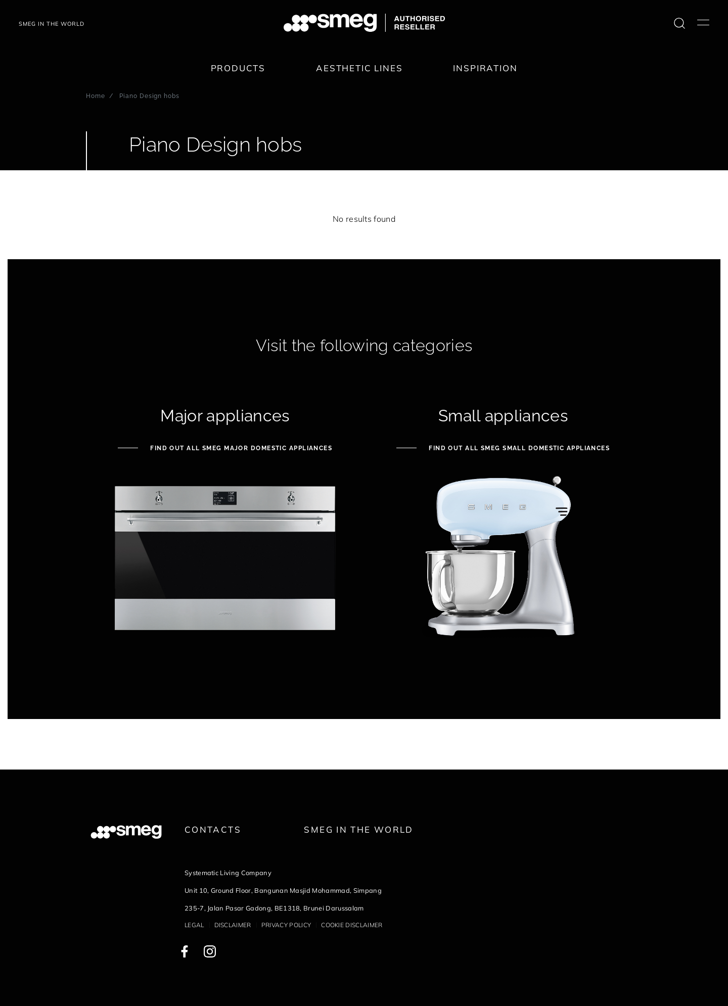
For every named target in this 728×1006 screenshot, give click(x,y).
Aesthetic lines (359, 68)
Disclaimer (232, 925)
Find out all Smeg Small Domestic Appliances (518, 448)
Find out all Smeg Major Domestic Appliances (240, 448)
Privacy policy (286, 925)
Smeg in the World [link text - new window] (358, 829)
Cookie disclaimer (351, 925)
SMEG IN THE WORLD (51, 23)
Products (238, 68)
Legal (194, 925)
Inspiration (485, 68)
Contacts (213, 829)
